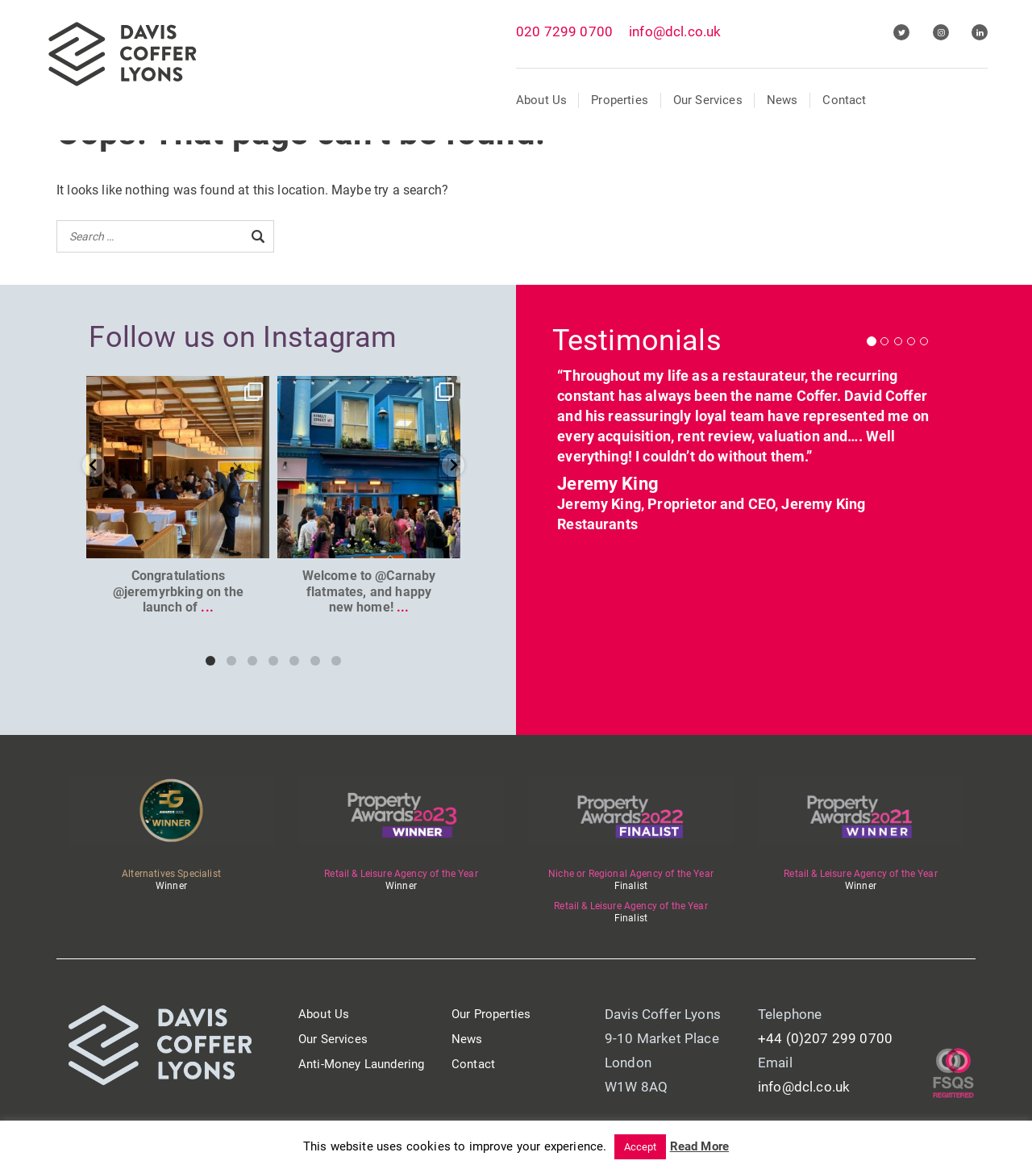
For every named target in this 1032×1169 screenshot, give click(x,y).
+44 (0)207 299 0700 (825, 1038)
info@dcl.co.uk (675, 31)
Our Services (708, 100)
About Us (541, 100)
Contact (844, 100)
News (782, 100)
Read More (699, 1146)
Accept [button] (640, 1147)
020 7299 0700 (564, 31)
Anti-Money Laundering (361, 1064)
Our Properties (491, 1014)
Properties (619, 100)
